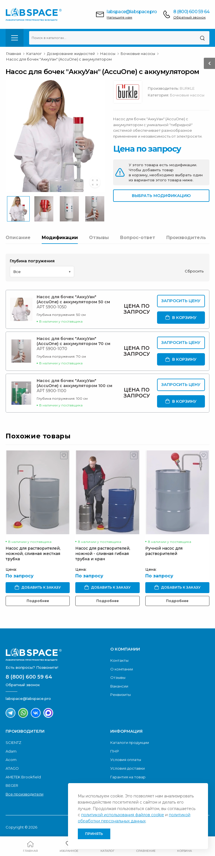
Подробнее (38, 601)
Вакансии (119, 686)
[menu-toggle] (15, 38)
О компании (121, 669)
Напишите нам (119, 17)
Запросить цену (180, 300)
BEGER (12, 785)
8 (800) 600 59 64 (191, 11)
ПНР (114, 751)
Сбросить (194, 271)
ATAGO (12, 768)
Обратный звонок (189, 17)
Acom (11, 759)
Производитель (186, 237)
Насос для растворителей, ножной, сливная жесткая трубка (33, 553)
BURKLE (187, 88)
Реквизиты (120, 694)
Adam (11, 751)
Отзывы (99, 237)
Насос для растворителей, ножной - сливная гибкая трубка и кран (102, 553)
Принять (94, 834)
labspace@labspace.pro (132, 11)
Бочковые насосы (187, 95)
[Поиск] (202, 38)
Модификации (60, 237)
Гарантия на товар (128, 777)
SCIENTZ (13, 742)
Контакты (119, 660)
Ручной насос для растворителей (164, 551)
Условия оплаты (125, 759)
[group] (55, 136)
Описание (18, 237)
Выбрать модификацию (161, 195)
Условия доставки (127, 768)
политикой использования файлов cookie (122, 814)
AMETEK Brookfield (23, 777)
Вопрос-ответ (137, 237)
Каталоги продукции (129, 742)
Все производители (24, 794)
